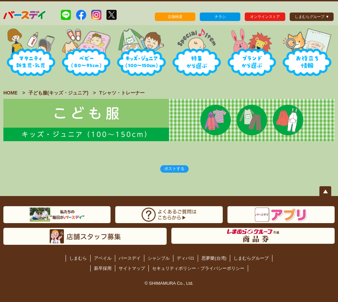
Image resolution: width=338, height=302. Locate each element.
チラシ (220, 17)
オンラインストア (265, 17)
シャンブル (159, 258)
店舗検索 (175, 17)
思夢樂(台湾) (213, 258)
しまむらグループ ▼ (312, 17)
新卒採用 (103, 268)
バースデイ (130, 258)
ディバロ (185, 258)
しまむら (78, 258)
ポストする (174, 168)
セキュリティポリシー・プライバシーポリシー (198, 268)
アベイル (103, 258)
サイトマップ (132, 268)
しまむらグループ (251, 258)
